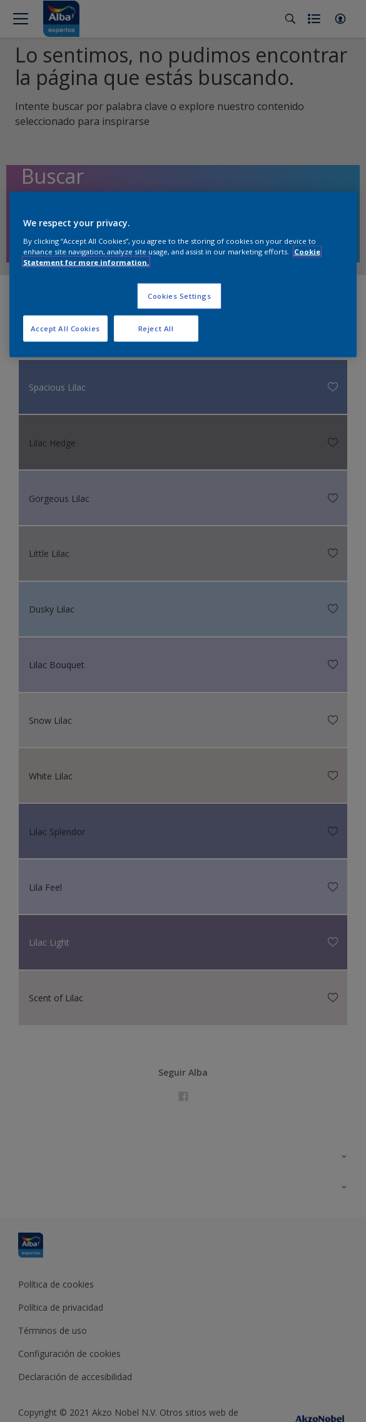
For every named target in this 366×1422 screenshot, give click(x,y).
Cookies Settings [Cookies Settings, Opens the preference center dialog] (179, 296)
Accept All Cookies (65, 328)
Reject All (156, 328)
